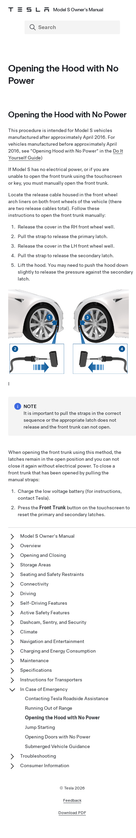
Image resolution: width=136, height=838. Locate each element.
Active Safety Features (45, 612)
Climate (28, 631)
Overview (30, 545)
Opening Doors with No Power (57, 736)
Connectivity (34, 584)
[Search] (73, 27)
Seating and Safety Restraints (52, 574)
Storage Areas (35, 564)
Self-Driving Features (43, 603)
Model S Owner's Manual (47, 536)
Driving (28, 593)
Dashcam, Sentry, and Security (53, 622)
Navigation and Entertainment (52, 641)
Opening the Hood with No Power (62, 717)
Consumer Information (44, 765)
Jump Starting (40, 727)
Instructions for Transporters (51, 679)
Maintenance (34, 660)
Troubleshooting (38, 756)
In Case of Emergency (43, 689)
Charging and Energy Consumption (58, 651)
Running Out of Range (48, 708)
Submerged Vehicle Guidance (57, 746)
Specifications (36, 670)
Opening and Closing (43, 555)
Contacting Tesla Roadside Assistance (66, 698)
